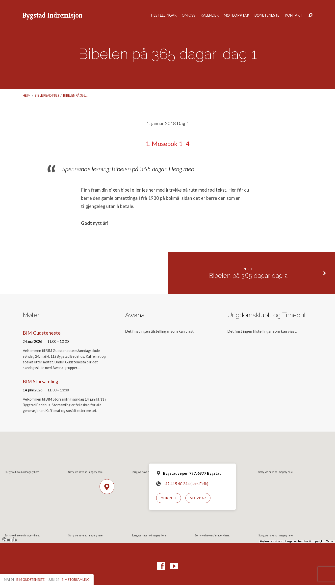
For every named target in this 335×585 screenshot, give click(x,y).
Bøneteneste (267, 15)
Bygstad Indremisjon (52, 15)
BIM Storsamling (40, 381)
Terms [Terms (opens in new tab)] (330, 541)
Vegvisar (198, 498)
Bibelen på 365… (75, 95)
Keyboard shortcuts (271, 541)
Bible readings (47, 95)
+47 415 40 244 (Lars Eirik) (185, 483)
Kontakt (293, 15)
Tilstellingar (163, 15)
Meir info (168, 498)
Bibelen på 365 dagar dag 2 (248, 275)
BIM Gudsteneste (42, 333)
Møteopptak (236, 15)
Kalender (210, 15)
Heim (26, 95)
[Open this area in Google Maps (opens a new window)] (9, 540)
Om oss (188, 15)
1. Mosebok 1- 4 (167, 143)
